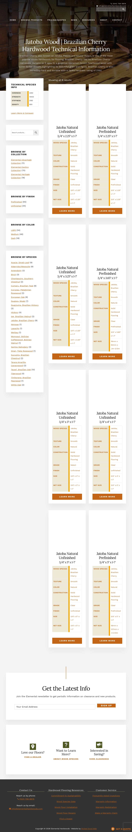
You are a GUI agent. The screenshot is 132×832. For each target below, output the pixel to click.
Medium (15, 234)
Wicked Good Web (89, 829)
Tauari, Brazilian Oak (21, 369)
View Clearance (99, 759)
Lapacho (15, 328)
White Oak (16, 385)
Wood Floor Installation (66, 807)
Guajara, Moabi (18, 301)
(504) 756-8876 (118, 4)
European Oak (18, 297)
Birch (13, 274)
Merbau (14, 332)
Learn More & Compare (22, 113)
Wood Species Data (65, 801)
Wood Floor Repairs (66, 813)
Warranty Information (106, 801)
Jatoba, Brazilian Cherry (22, 320)
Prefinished (16, 202)
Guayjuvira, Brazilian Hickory (24, 305)
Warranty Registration (106, 807)
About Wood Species (66, 759)
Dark (13, 238)
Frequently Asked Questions (106, 796)
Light (13, 230)
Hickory (14, 312)
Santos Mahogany (19, 347)
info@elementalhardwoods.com (111, 6)
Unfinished (16, 206)
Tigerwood (16, 373)
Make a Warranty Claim (106, 813)
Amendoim (16, 270)
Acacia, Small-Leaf (20, 262)
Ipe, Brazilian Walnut (21, 316)
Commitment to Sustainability (66, 796)
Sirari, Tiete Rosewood (22, 351)
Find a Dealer (32, 757)
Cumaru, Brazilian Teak (22, 286)
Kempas (15, 324)
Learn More (67, 211)
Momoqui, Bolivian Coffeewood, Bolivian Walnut (21, 339)
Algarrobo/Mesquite (20, 266)
